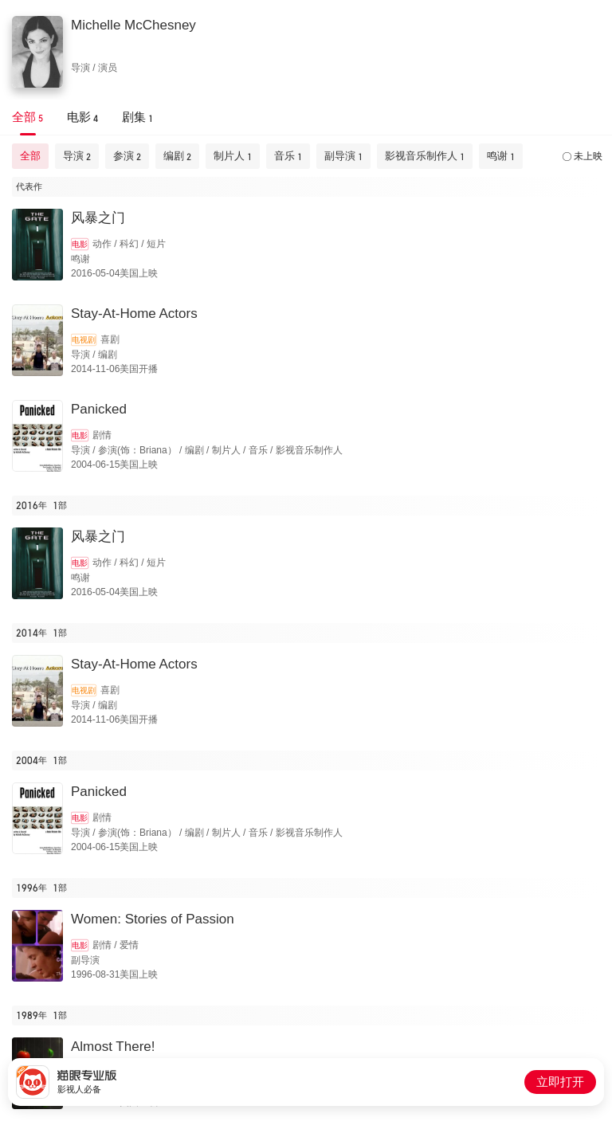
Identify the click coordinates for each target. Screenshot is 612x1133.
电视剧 (84, 339)
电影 (80, 244)
